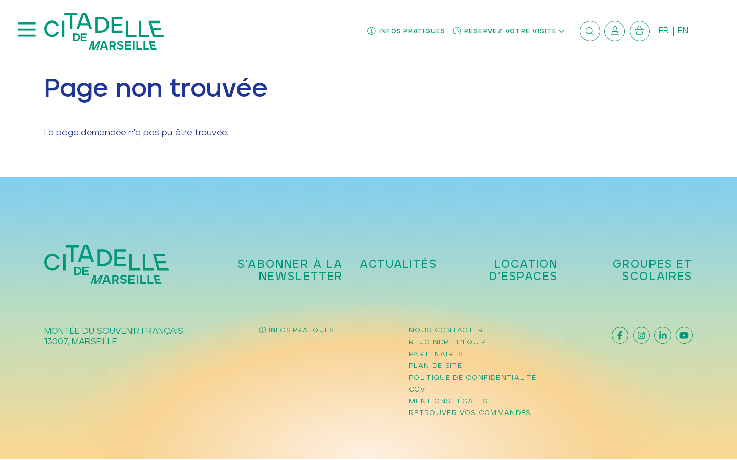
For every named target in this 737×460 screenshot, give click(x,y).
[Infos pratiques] (406, 31)
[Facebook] (620, 335)
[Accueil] (104, 31)
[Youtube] (684, 335)
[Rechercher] (590, 31)
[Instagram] (641, 335)
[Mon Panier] (640, 31)
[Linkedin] (662, 335)
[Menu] (27, 31)
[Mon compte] (614, 31)
